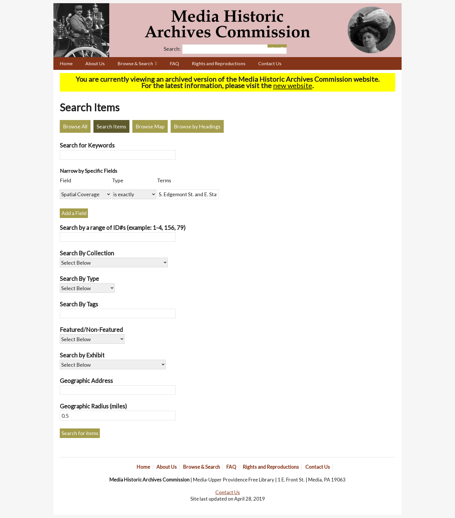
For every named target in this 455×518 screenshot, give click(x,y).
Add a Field (74, 213)
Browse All (75, 126)
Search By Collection (87, 253)
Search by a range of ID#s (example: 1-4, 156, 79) (122, 227)
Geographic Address (86, 380)
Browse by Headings (197, 126)
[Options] (272, 46)
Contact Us (269, 63)
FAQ (174, 63)
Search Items (111, 126)
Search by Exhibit (82, 355)
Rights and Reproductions (218, 63)
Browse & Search (135, 63)
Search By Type (79, 278)
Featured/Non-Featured (91, 329)
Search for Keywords (87, 145)
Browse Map (150, 126)
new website (292, 85)
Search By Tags (79, 304)
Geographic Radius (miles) (93, 406)
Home (66, 63)
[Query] (234, 49)
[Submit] (282, 46)
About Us (95, 63)
